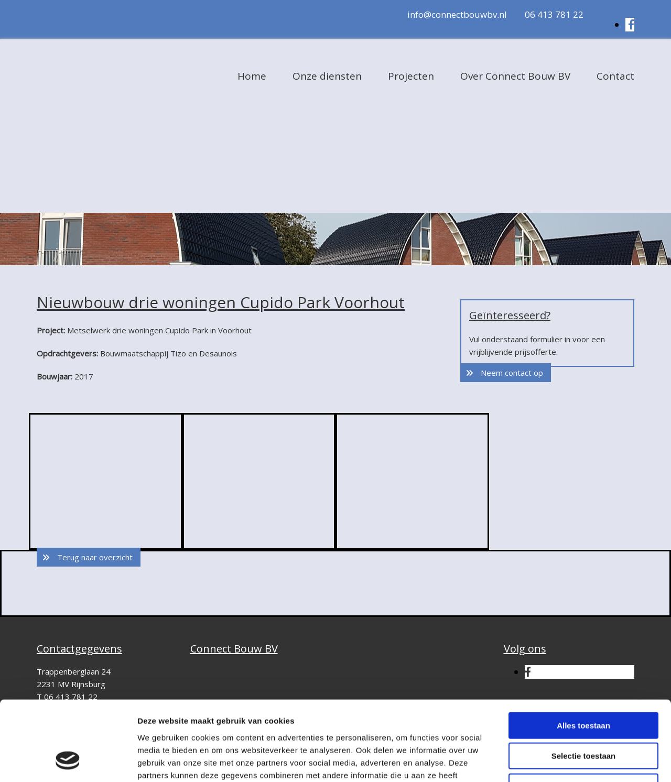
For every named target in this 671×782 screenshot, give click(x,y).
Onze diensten (327, 76)
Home (251, 76)
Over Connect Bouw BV (515, 76)
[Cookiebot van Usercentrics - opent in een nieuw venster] (68, 761)
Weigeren (583, 715)
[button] (505, 372)
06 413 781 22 (554, 14)
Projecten (411, 76)
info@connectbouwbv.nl (457, 14)
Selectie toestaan (583, 684)
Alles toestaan (583, 653)
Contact (615, 76)
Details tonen (566, 761)
